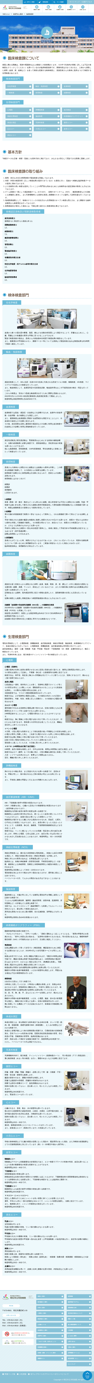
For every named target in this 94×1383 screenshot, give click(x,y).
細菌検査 (67, 93)
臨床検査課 (29, 14)
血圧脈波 (67, 110)
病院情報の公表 (72, 1307)
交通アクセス (87, 2)
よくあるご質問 (72, 1335)
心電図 (10, 110)
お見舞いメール (42, 1324)
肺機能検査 (40, 110)
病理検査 (39, 93)
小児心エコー (41, 129)
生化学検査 (11, 86)
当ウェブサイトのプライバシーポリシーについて (49, 1374)
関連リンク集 (71, 1319)
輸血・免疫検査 (42, 86)
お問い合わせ (71, 1341)
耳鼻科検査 (40, 122)
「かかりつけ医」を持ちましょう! (47, 1341)
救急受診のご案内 (42, 1319)
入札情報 (22, 1374)
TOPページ (6, 14)
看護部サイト (41, 1358)
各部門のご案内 (18, 14)
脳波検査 (39, 116)
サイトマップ (75, 2)
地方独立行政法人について (75, 1313)
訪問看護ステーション (74, 1352)
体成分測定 (11, 122)
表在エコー (11, 135)
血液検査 (67, 86)
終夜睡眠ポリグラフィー (73, 116)
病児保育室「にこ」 (73, 1358)
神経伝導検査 (12, 116)
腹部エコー (68, 122)
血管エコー (68, 129)
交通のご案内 (71, 1347)
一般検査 (10, 93)
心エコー (10, 129)
